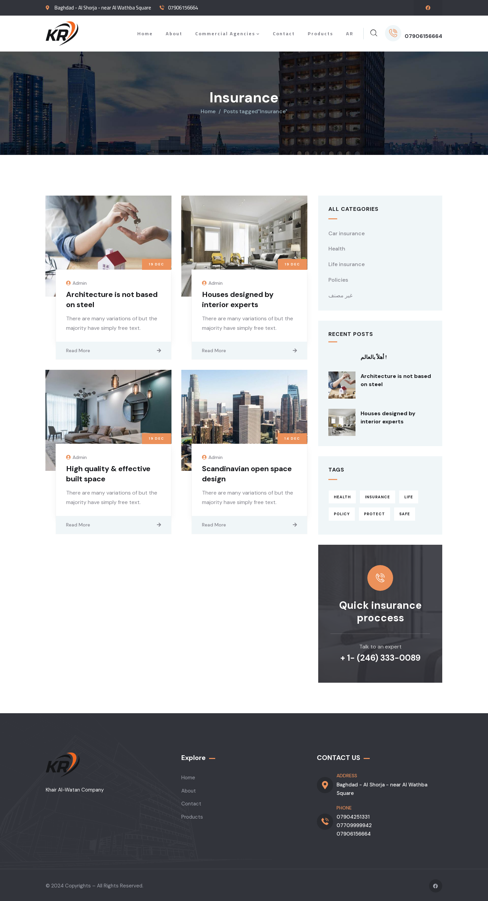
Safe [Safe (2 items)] (404, 512)
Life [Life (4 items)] (408, 495)
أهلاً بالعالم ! (374, 355)
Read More (78, 348)
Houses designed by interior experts (237, 297)
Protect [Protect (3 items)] (374, 512)
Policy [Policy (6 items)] (342, 512)
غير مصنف (340, 293)
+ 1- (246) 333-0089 (380, 656)
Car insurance (346, 231)
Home (208, 109)
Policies (338, 278)
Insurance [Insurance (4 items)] (377, 495)
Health (336, 247)
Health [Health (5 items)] (342, 495)
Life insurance (346, 262)
